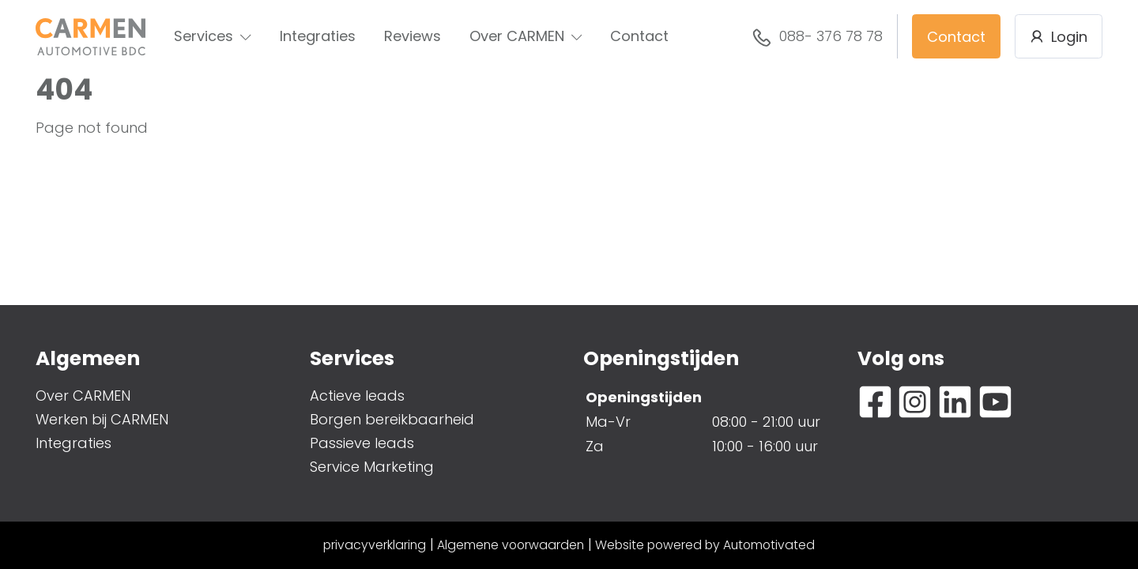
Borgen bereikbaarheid (392, 419)
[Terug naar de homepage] (90, 36)
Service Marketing (372, 467)
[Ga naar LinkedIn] (955, 402)
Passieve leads (362, 443)
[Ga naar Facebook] (875, 402)
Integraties (318, 36)
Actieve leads (357, 395)
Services (212, 36)
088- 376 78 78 (817, 37)
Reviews (412, 36)
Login (1058, 37)
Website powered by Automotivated (705, 545)
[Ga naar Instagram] (915, 402)
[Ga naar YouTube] (995, 402)
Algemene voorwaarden (510, 545)
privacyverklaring (374, 545)
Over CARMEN (525, 36)
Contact (639, 36)
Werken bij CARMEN (102, 419)
